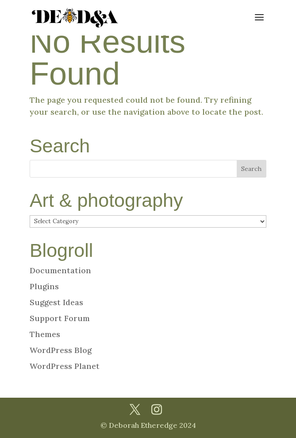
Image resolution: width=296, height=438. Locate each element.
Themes (45, 334)
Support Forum (60, 318)
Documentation (60, 270)
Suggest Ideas (56, 302)
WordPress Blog (61, 350)
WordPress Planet (65, 366)
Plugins (44, 286)
